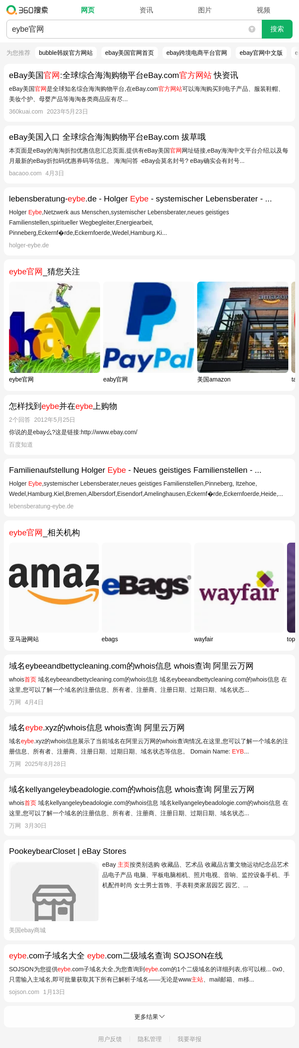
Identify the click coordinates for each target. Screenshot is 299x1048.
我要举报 (189, 1039)
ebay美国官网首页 (129, 52)
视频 (263, 10)
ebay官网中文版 (261, 52)
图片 (205, 10)
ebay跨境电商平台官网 (196, 52)
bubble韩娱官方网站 (66, 52)
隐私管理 (150, 1039)
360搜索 (29, 10)
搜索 (277, 29)
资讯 (146, 10)
